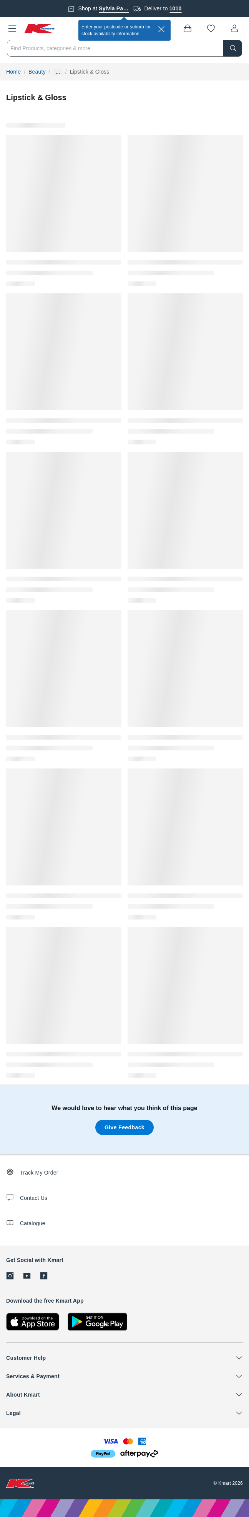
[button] (12, 28)
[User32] (234, 28)
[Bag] (187, 28)
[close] (161, 29)
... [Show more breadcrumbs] (58, 72)
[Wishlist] (211, 28)
